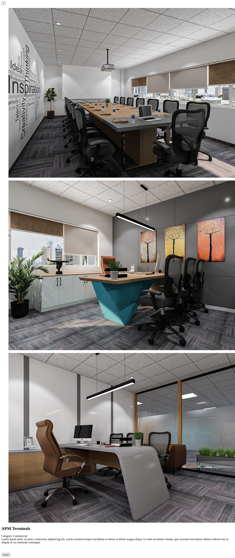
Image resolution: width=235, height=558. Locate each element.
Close (6, 554)
